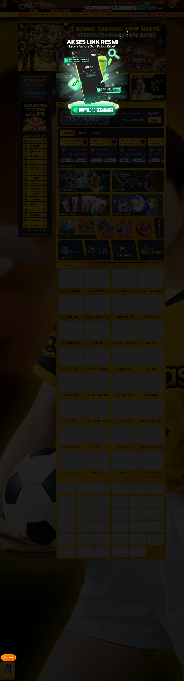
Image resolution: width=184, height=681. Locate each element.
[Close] (127, 33)
